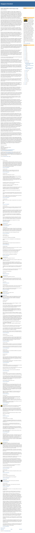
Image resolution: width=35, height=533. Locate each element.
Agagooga (4, 295)
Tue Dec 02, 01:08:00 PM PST (6, 393)
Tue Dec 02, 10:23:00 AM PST (6, 381)
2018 (25, 46)
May (25, 75)
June (26, 74)
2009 (25, 58)
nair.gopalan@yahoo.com (11, 149)
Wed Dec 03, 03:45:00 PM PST (6, 472)
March (26, 78)
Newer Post (2, 529)
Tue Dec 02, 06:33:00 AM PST (6, 352)
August (26, 71)
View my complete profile (27, 43)
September (26, 70)
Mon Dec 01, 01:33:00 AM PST (6, 167)
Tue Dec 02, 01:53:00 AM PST (6, 332)
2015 (25, 50)
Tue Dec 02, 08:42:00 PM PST (6, 440)
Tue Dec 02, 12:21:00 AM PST (6, 293)
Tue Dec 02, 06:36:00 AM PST (6, 362)
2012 (25, 54)
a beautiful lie (4, 223)
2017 (25, 47)
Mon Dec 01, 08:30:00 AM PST (6, 225)
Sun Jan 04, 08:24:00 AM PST (6, 526)
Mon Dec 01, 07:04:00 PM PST (6, 255)
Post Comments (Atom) (7, 530)
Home (11, 529)
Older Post (20, 529)
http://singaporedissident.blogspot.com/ (7, 150)
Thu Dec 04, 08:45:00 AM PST (6, 481)
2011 (25, 55)
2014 (25, 51)
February (26, 79)
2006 (25, 84)
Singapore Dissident (7, 4)
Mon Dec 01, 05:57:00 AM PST (6, 197)
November (26, 62)
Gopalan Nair (4, 275)
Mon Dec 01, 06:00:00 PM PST (6, 244)
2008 (25, 59)
